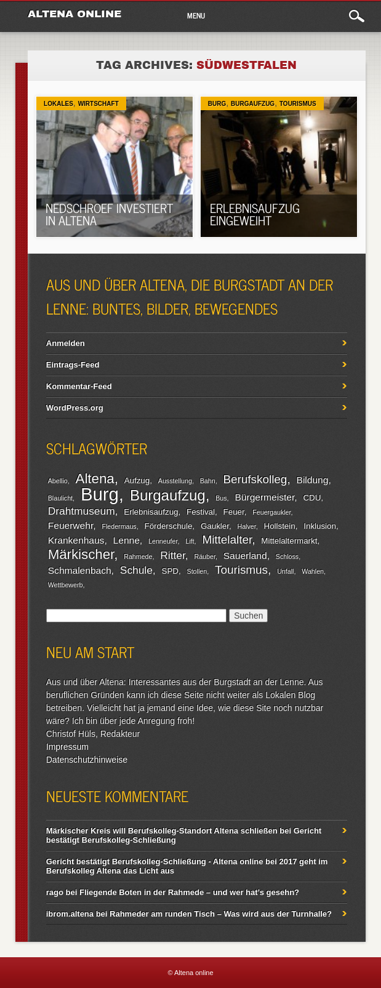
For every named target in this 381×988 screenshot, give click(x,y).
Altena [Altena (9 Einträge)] (95, 478)
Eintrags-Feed (73, 364)
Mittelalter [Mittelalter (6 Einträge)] (227, 539)
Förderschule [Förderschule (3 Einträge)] (169, 526)
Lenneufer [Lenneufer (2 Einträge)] (162, 541)
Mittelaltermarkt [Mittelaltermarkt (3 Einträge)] (289, 540)
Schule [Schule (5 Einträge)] (136, 570)
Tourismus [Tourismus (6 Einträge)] (241, 569)
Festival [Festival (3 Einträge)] (200, 511)
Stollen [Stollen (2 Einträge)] (197, 571)
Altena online (74, 14)
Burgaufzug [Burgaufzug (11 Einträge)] (168, 495)
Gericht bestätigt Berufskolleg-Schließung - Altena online (154, 861)
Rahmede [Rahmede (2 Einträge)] (138, 556)
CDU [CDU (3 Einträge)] (312, 497)
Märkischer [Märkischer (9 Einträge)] (81, 554)
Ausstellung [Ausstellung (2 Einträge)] (175, 480)
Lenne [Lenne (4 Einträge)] (126, 540)
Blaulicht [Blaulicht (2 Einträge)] (60, 498)
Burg (217, 103)
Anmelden (65, 343)
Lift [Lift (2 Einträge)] (189, 541)
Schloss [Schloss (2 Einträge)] (287, 556)
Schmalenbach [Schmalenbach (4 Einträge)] (79, 570)
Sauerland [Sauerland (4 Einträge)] (245, 555)
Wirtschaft (98, 103)
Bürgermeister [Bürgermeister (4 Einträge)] (264, 497)
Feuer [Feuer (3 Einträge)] (233, 511)
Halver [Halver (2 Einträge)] (246, 526)
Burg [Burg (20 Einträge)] (100, 494)
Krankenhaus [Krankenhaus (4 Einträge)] (76, 540)
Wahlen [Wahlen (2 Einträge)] (313, 571)
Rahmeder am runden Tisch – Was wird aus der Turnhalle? (221, 913)
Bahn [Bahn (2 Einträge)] (207, 480)
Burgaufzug (253, 103)
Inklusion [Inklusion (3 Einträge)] (319, 526)
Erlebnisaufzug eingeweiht (255, 214)
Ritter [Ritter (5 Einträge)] (172, 555)
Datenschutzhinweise (86, 760)
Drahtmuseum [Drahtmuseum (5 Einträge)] (81, 511)
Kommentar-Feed (79, 386)
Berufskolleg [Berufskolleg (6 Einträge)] (255, 479)
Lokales (58, 103)
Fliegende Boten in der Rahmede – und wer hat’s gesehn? (189, 892)
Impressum (67, 747)
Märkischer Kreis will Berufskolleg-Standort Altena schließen (162, 830)
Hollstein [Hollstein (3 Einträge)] (279, 526)
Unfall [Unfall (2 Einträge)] (285, 571)
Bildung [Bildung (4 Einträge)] (313, 480)
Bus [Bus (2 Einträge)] (221, 498)
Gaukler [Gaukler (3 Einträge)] (215, 526)
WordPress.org (74, 407)
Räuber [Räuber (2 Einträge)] (205, 556)
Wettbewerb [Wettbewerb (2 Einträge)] (65, 584)
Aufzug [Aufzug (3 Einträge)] (137, 480)
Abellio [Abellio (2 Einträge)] (58, 480)
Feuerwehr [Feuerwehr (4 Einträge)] (70, 525)
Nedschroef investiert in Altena (109, 214)
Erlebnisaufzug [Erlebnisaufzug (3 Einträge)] (151, 511)
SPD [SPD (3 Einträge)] (170, 571)
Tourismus (297, 103)
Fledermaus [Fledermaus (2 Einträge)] (119, 526)
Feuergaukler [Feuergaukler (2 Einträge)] (271, 512)
